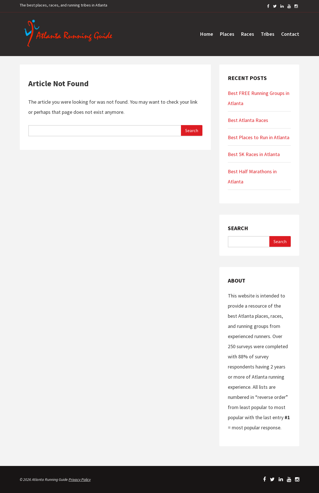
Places (227, 34)
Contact (290, 34)
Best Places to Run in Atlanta (258, 137)
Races (247, 34)
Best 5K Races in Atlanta (254, 154)
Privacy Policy (80, 479)
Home (206, 34)
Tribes (267, 34)
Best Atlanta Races (248, 120)
